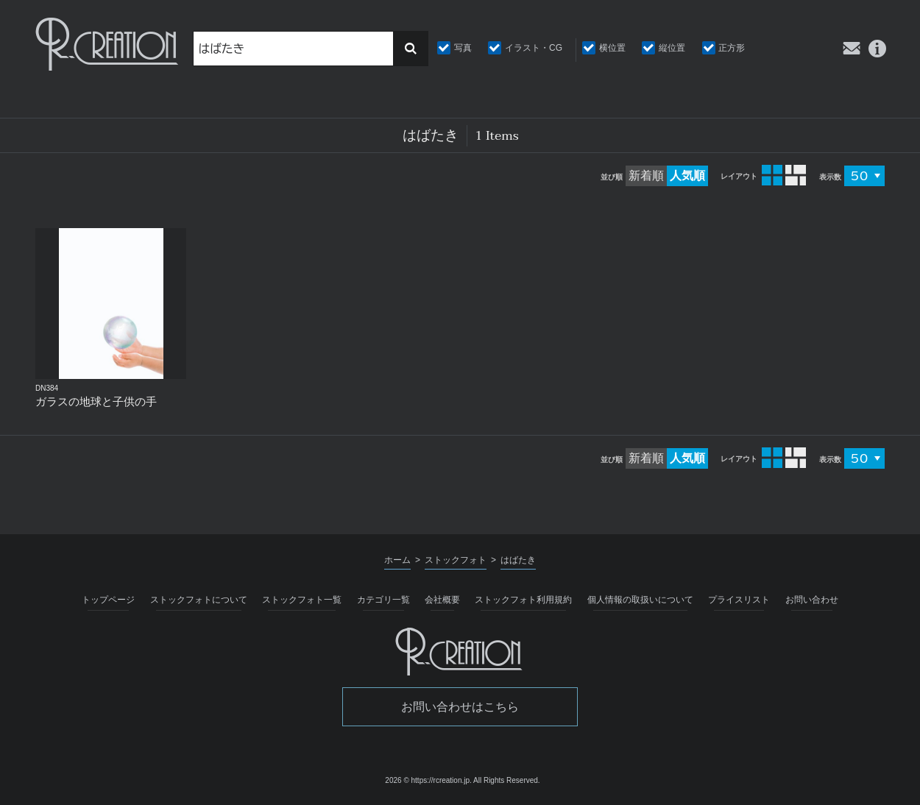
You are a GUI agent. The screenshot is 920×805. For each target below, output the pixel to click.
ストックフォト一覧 (302, 600)
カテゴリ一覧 (383, 600)
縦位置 (672, 48)
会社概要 (442, 600)
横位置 (612, 48)
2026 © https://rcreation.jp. (428, 780)
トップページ (108, 600)
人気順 (687, 175)
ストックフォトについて (198, 600)
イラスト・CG (533, 48)
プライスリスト (739, 600)
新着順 (646, 175)
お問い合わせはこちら (460, 707)
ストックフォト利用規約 (523, 600)
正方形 (731, 48)
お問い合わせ (811, 600)
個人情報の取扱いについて (640, 600)
